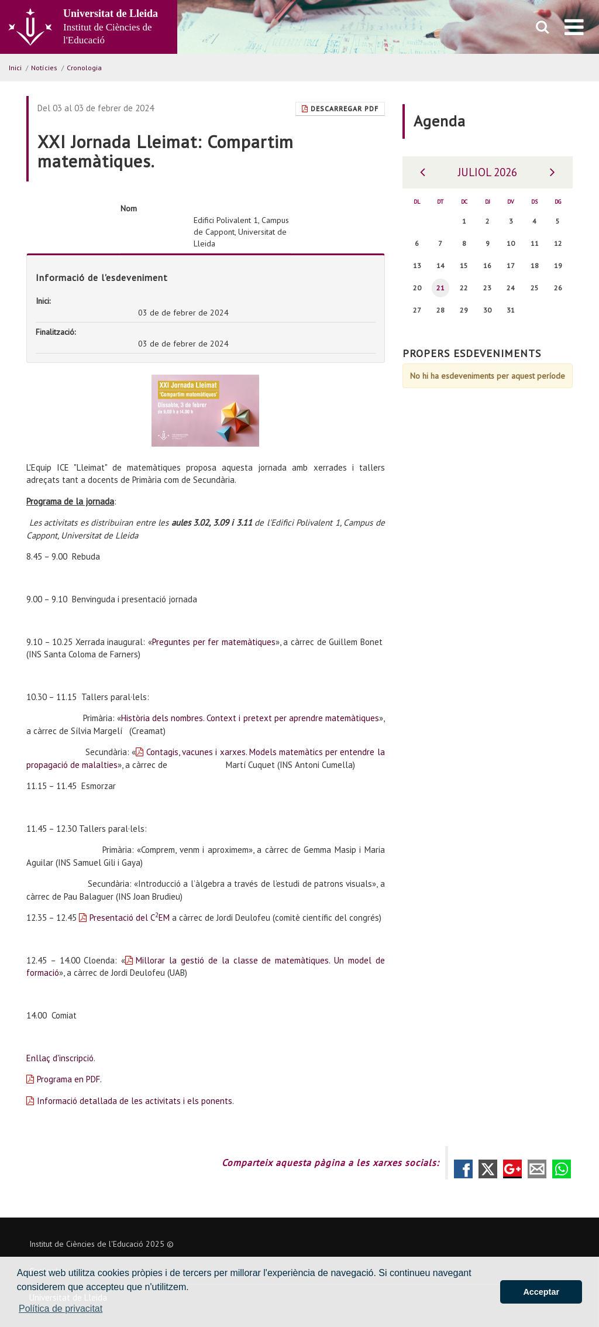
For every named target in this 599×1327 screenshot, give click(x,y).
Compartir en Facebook (463, 1169)
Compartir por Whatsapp (561, 1169)
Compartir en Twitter (487, 1169)
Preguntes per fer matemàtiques (214, 641)
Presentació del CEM (129, 917)
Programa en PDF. (69, 1079)
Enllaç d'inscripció (60, 1058)
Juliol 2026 (487, 172)
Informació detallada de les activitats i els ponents (134, 1100)
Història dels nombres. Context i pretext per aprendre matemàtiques (249, 717)
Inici (15, 67)
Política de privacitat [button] (60, 1309)
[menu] (574, 27)
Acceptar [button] (541, 1292)
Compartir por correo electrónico (537, 1169)
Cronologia (84, 67)
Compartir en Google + (512, 1169)
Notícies (44, 67)
